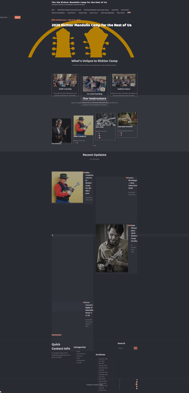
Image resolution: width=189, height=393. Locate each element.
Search (18, 17)
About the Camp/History (58, 13)
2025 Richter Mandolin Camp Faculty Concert (96, 10)
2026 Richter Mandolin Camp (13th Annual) (69, 10)
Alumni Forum (94, 13)
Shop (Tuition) (121, 13)
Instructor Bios (125, 10)
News (53, 10)
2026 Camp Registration (107, 13)
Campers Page (83, 13)
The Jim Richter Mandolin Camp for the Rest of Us (79, 2)
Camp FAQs (115, 10)
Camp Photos (71, 13)
